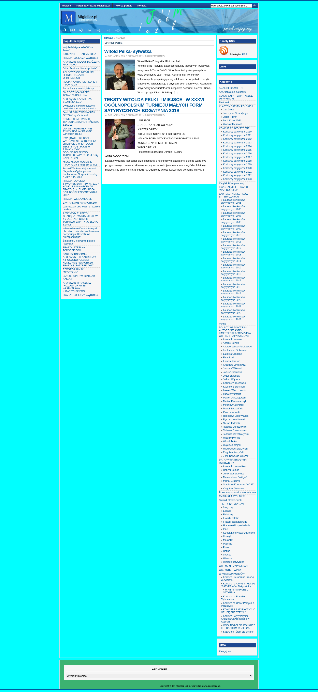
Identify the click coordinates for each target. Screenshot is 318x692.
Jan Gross (228, 109)
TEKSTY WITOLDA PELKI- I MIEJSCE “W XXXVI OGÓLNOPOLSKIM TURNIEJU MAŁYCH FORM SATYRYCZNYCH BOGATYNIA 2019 (154, 105)
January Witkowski (233, 368)
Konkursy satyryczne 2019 (237, 164)
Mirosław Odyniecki (233, 405)
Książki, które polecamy (232, 183)
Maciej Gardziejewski (234, 397)
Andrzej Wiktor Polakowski (237, 346)
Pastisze (227, 543)
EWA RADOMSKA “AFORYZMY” (80, 202)
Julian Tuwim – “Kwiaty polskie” (80, 68)
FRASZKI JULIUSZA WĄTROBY (80, 58)
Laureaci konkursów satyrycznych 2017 (233, 279)
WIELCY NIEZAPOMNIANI (233, 566)
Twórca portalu (123, 5)
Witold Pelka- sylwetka (127, 51)
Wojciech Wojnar (232, 445)
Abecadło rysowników (234, 466)
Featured (224, 102)
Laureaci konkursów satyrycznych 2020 (233, 298)
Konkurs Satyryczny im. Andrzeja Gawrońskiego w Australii (235, 619)
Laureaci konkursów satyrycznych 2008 (233, 221)
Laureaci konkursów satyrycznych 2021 (233, 305)
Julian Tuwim (230, 116)
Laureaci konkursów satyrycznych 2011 (233, 240)
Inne (225, 529)
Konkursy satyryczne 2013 (237, 142)
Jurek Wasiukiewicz (233, 473)
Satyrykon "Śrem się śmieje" (238, 631)
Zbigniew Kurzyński (233, 452)
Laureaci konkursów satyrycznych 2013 (233, 253)
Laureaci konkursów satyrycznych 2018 (233, 285)
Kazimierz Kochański (234, 383)
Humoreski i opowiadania (236, 525)
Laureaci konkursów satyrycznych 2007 (233, 214)
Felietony (228, 514)
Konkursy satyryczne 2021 (237, 171)
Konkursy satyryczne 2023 (237, 179)
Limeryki (227, 536)
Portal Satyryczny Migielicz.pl (93, 5)
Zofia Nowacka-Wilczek (235, 456)
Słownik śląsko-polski (230, 500)
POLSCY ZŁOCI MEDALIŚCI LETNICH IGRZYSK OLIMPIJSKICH (78, 75)
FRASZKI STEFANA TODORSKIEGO (74, 249)
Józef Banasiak (231, 375)
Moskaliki (228, 540)
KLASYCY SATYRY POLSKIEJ (236, 106)
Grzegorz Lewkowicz (234, 364)
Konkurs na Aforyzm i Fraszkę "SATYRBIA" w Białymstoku (238, 585)
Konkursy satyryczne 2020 (237, 168)
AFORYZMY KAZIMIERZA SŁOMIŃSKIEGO (77, 100)
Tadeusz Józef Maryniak (236, 434)
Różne (226, 551)
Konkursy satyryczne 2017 (237, 157)
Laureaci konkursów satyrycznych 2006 (233, 208)
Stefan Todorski (231, 423)
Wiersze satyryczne (233, 562)
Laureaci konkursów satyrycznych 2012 (233, 247)
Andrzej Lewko (231, 343)
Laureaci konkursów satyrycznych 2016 (233, 273)
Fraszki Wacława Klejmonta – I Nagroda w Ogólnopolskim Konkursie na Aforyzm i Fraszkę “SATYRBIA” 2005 (80, 172)
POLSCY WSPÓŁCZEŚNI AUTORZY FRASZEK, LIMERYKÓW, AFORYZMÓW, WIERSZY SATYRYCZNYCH (235, 331)
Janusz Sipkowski (232, 372)
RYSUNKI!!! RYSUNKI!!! (232, 496)
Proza (226, 547)
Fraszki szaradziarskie (235, 521)
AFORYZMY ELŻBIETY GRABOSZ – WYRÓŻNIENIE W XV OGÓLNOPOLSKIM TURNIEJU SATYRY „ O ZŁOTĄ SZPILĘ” (80, 219)
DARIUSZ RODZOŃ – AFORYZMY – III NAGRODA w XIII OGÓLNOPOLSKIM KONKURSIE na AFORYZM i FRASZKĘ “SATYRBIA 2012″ (79, 260)
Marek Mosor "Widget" (235, 477)
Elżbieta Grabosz (232, 353)
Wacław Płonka (231, 437)
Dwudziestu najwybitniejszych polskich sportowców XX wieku (79, 107)
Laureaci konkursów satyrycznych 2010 (233, 234)
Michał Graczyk (231, 480)
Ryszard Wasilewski (234, 419)
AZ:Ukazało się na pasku (232, 92)
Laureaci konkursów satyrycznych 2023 (233, 318)
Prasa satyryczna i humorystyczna (237, 492)
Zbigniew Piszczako (233, 488)
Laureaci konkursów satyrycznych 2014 (233, 260)
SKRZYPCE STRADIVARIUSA (79, 54)
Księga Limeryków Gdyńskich (239, 532)
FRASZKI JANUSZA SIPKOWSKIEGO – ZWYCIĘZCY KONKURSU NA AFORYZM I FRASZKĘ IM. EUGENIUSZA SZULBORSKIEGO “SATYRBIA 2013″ (81, 187)
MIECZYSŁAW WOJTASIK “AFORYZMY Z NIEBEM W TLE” (80, 163)
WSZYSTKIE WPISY (230, 570)
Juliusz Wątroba (231, 379)
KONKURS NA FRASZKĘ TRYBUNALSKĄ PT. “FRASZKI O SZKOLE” (81, 122)
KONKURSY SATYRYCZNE (234, 128)
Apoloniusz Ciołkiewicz (235, 350)
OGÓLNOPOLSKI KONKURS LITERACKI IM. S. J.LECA (238, 627)
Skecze (227, 554)
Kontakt (142, 5)
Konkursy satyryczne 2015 (237, 149)
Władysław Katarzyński (235, 448)
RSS (244, 54)
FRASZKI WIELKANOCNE (77, 199)
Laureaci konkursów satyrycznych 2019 (233, 292)
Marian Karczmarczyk (234, 401)
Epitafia (227, 510)
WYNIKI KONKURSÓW (232, 573)
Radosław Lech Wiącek (235, 415)
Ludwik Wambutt (232, 394)
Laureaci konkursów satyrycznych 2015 (233, 266)
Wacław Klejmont (232, 124)
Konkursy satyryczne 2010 (237, 131)
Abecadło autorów (232, 339)
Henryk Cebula (231, 470)
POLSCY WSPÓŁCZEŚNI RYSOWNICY (233, 462)
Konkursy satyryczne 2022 (237, 175)
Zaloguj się (225, 651)
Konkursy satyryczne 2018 (237, 160)
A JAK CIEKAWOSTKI (231, 88)
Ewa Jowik (229, 357)
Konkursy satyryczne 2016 (237, 153)
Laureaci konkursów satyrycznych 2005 (233, 201)
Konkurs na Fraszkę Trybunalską (233, 598)
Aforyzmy (228, 507)
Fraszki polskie (231, 518)
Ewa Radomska (231, 361)
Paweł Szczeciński (233, 408)
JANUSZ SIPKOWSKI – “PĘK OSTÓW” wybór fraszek (79, 114)
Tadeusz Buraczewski (234, 426)
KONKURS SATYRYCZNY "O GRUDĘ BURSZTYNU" (238, 611)
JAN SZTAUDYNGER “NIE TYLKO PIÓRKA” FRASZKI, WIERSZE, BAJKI (78, 131)
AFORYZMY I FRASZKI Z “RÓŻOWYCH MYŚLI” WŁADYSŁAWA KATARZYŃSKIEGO (77, 287)
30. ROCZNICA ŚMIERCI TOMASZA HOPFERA (76, 94)
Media (222, 323)
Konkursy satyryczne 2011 (237, 135)
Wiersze (227, 558)
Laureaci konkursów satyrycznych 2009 (233, 227)
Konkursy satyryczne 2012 (237, 139)
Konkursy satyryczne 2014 (237, 146)
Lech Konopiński (232, 120)
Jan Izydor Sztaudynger (236, 113)
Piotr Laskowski (231, 412)
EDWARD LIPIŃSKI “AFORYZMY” (73, 271)
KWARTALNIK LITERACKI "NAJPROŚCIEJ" (233, 188)
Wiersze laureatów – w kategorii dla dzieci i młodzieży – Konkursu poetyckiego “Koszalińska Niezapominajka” (81, 232)
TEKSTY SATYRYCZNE (232, 504)
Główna (66, 5)
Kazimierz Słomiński (234, 386)
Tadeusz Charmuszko (234, 430)
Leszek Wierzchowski (234, 390)
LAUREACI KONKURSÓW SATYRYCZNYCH (233, 195)
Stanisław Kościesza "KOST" (238, 484)
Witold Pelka (230, 441)
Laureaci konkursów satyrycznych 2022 (233, 311)
